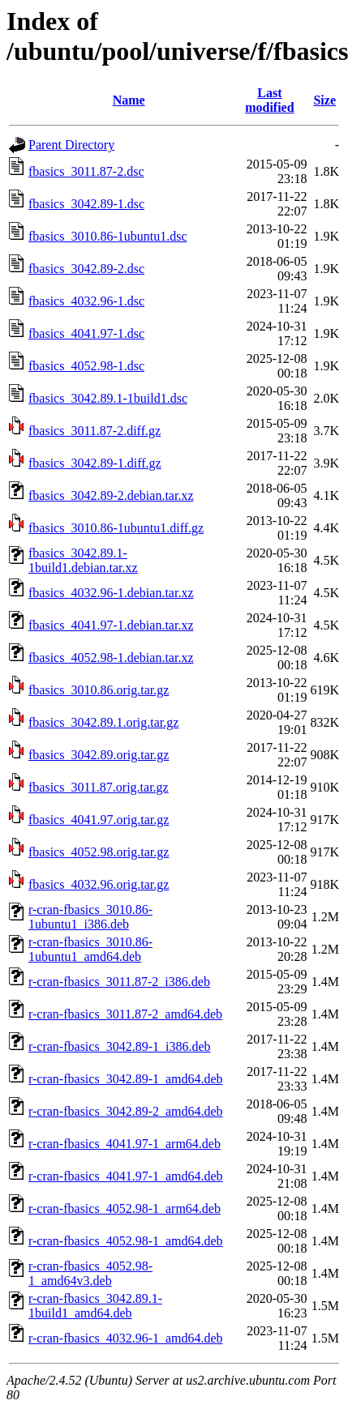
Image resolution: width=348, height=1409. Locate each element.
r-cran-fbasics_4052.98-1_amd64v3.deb (90, 1273)
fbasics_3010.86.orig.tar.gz (98, 690)
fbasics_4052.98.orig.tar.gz (98, 852)
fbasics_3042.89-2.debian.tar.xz (111, 495)
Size (324, 100)
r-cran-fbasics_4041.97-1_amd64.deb (125, 1176)
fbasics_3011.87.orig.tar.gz (98, 787)
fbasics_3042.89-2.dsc (86, 268)
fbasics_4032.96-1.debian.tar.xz (111, 593)
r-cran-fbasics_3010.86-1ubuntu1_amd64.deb (90, 949)
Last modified (269, 100)
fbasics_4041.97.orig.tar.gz (98, 819)
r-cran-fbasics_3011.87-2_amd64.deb (125, 1014)
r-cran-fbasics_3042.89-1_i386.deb (119, 1046)
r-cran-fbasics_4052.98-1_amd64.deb (125, 1241)
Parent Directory (71, 145)
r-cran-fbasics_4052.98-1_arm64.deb (124, 1208)
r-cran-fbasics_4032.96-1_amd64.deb (125, 1338)
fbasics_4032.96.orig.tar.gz (98, 884)
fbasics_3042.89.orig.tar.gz (98, 755)
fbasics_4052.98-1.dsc (86, 366)
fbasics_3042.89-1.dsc (86, 204)
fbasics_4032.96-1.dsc (86, 301)
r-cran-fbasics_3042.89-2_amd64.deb (125, 1111)
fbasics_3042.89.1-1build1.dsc (107, 398)
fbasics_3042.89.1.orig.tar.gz (103, 722)
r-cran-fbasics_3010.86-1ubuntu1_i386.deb (90, 917)
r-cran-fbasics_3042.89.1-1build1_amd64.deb (95, 1306)
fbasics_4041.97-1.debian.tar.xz (111, 625)
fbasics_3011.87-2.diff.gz (94, 431)
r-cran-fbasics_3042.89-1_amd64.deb (125, 1079)
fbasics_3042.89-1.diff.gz (94, 463)
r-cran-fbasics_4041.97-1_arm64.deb (124, 1144)
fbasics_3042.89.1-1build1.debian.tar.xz (83, 560)
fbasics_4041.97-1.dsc (86, 333)
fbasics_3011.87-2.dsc (86, 171)
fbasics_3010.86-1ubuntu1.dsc (107, 236)
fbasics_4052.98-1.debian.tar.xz (111, 657)
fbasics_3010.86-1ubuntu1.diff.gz (116, 528)
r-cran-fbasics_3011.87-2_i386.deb (119, 981)
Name (129, 100)
